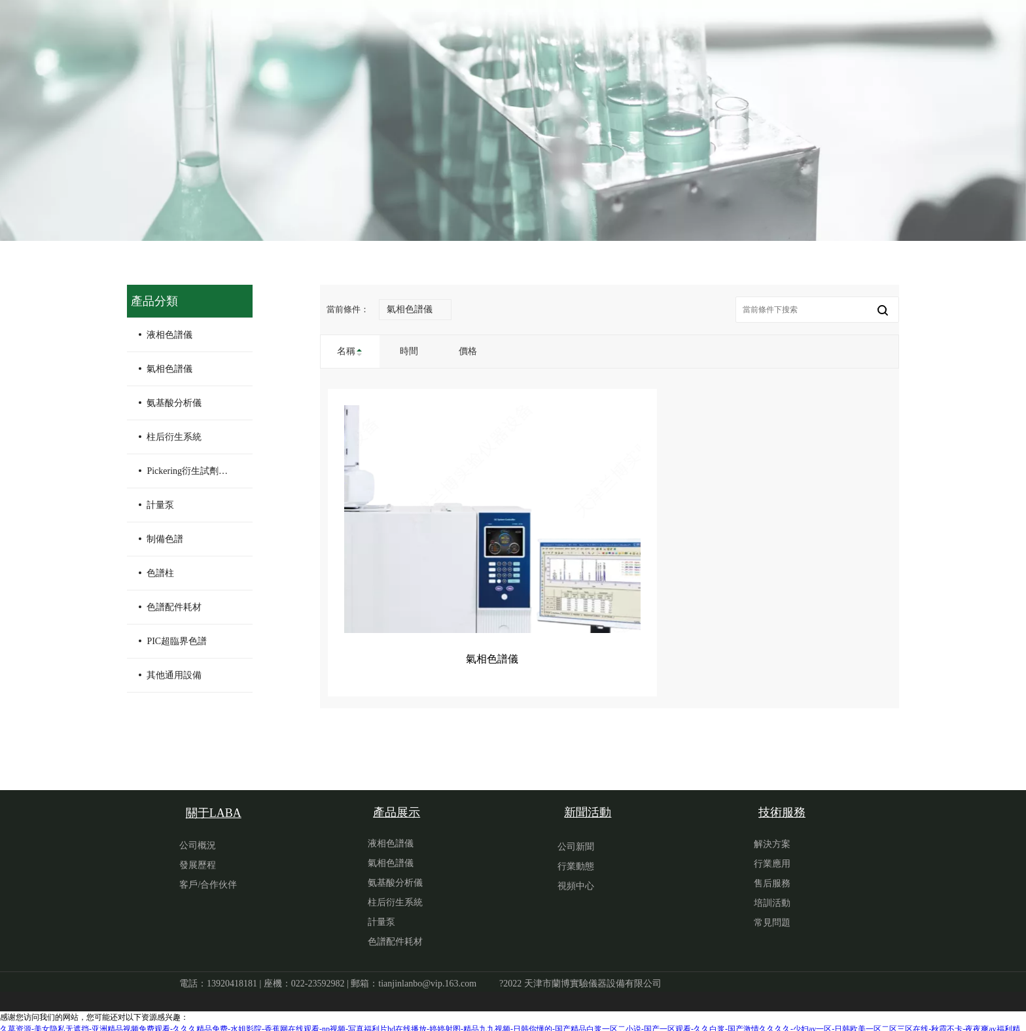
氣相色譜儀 (169, 369)
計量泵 (160, 505)
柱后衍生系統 (174, 437)
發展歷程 (197, 849)
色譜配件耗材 (174, 607)
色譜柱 (160, 573)
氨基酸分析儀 (174, 403)
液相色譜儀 (169, 335)
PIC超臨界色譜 (177, 641)
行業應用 (772, 848)
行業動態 (575, 851)
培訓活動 (772, 887)
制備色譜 (165, 539)
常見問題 (772, 907)
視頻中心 (575, 870)
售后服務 (772, 868)
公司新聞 (575, 831)
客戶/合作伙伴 (208, 869)
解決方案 (772, 828)
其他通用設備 (174, 675)
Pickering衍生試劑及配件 (194, 471)
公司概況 (197, 830)
